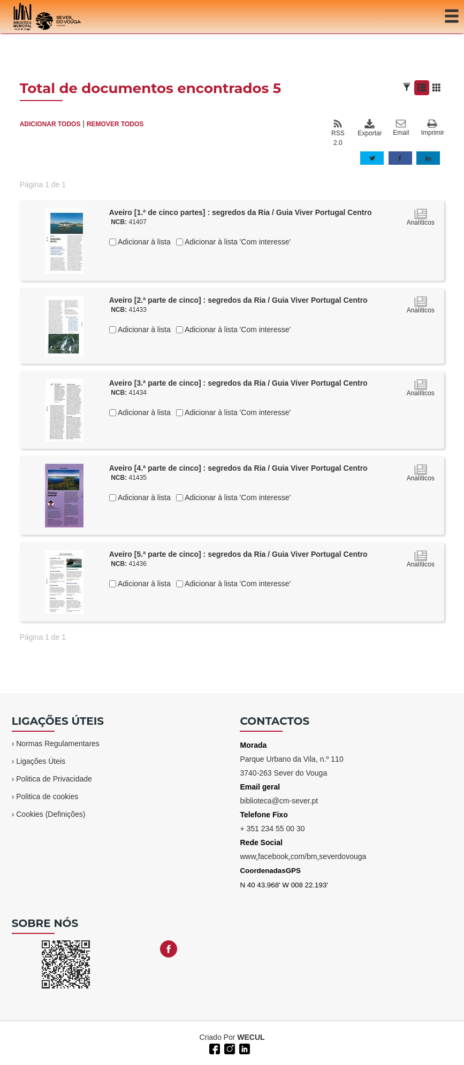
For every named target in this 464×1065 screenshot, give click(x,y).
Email (401, 127)
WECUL (250, 1037)
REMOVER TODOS (115, 124)
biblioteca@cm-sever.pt (279, 800)
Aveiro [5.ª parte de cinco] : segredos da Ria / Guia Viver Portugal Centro (238, 554)
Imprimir (432, 128)
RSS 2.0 (338, 133)
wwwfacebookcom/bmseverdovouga (303, 856)
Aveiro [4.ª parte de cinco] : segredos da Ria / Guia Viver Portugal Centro (238, 468)
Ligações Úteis (40, 761)
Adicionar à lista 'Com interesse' (237, 241)
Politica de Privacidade (54, 779)
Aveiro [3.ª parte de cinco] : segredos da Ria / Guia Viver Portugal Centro (238, 383)
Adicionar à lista (143, 241)
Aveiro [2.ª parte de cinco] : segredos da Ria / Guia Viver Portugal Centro (238, 300)
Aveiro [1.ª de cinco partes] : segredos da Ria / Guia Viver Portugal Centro (240, 212)
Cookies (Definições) (50, 814)
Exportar (369, 128)
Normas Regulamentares (58, 743)
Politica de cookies (47, 796)
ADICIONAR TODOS (50, 124)
